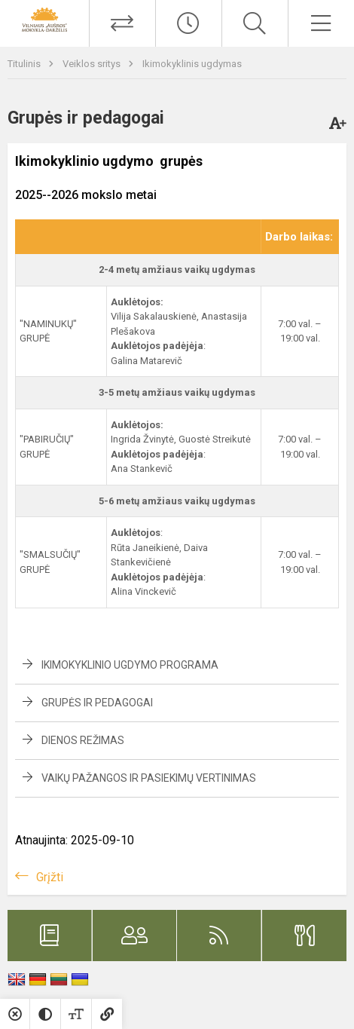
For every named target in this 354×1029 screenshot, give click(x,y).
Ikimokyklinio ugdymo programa (129, 665)
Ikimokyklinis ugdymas (192, 63)
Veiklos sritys (93, 63)
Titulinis (25, 63)
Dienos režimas (82, 740)
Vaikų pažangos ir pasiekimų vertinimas (148, 778)
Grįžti (49, 877)
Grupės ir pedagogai (97, 703)
